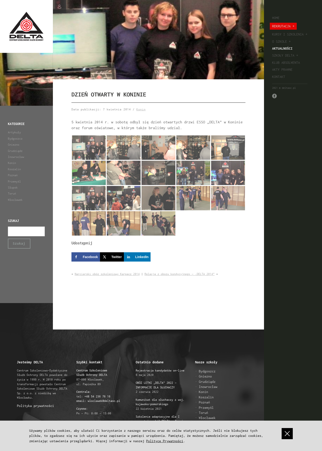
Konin (12, 163)
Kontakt (278, 77)
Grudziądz (15, 151)
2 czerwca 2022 (156, 387)
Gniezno (13, 144)
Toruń (12, 193)
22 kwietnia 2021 (160, 404)
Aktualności (282, 48)
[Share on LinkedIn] (137, 257)
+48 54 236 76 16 (97, 396)
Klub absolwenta (286, 62)
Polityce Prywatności (164, 441)
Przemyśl (14, 181)
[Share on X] (112, 257)
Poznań (13, 175)
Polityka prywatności (35, 406)
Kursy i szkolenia (288, 34)
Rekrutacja (281, 26)
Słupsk (13, 187)
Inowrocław (16, 157)
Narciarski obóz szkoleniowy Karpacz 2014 (107, 274)
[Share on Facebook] (85, 257)
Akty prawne (282, 69)
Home (276, 18)
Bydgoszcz (15, 138)
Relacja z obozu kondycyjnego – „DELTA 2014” (180, 274)
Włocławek (15, 200)
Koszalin (14, 169)
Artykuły (14, 132)
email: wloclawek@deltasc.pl (98, 401)
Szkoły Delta (283, 55)
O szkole (279, 41)
